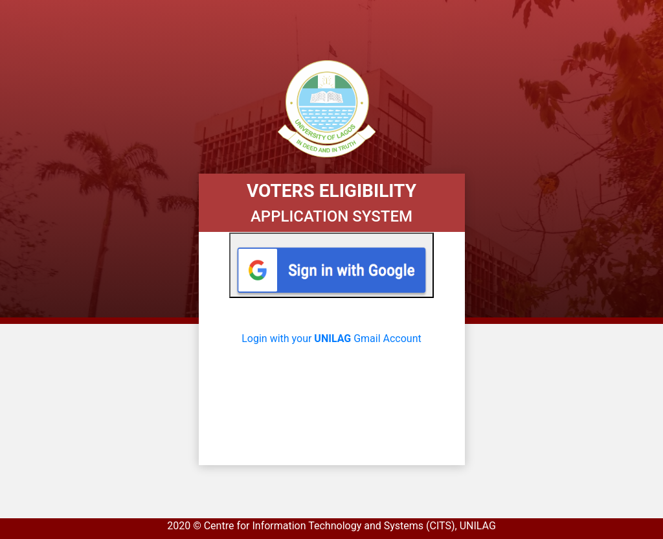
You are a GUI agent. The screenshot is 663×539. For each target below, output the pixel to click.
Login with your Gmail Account (331, 338)
